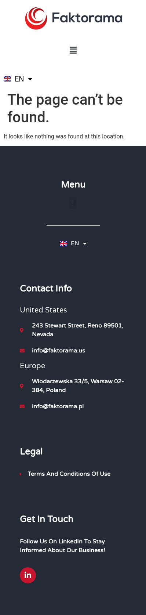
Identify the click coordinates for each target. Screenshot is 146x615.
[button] (73, 51)
